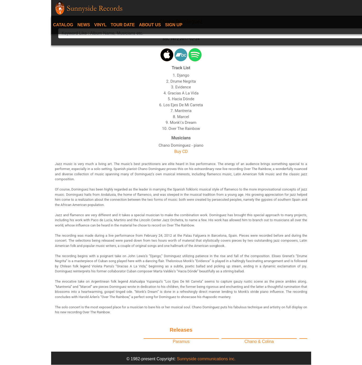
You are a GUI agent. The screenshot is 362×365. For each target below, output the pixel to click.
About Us (150, 25)
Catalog (63, 25)
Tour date (123, 25)
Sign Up (173, 25)
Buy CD (181, 151)
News (83, 25)
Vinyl (100, 25)
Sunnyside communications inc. (206, 359)
